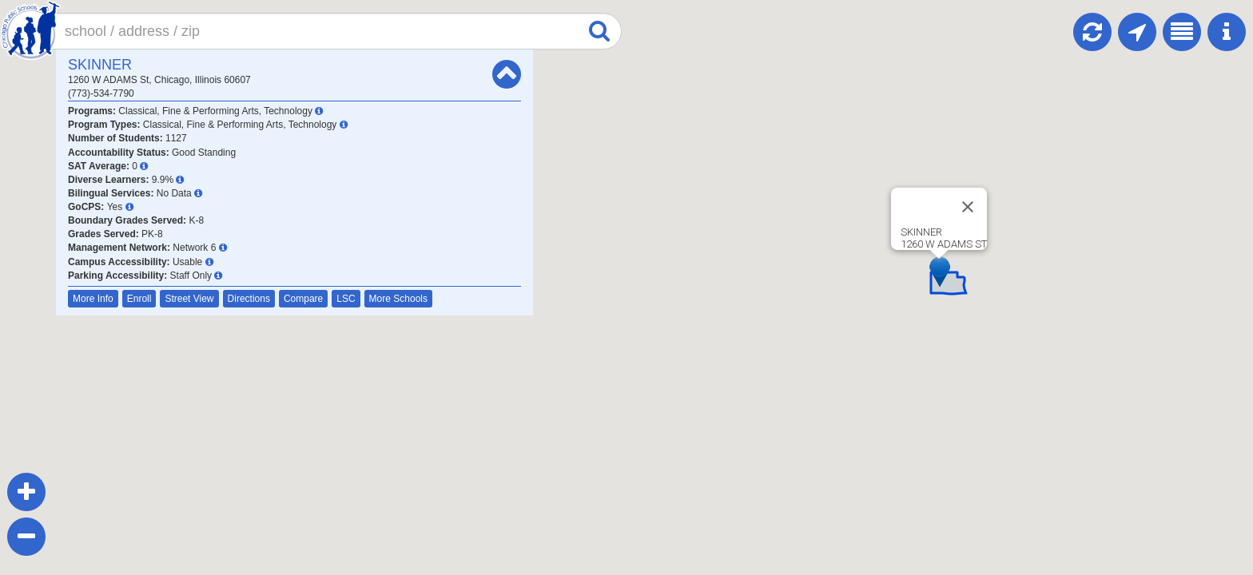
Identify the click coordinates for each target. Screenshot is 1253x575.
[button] (939, 272)
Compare (303, 298)
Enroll (139, 298)
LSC (345, 298)
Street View (189, 298)
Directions (249, 298)
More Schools (398, 298)
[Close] (968, 207)
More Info (93, 298)
